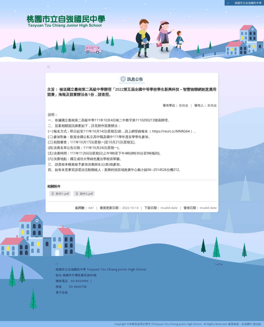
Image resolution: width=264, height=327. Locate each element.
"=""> (219, 265)
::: (228, 3)
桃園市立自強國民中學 (248, 3)
